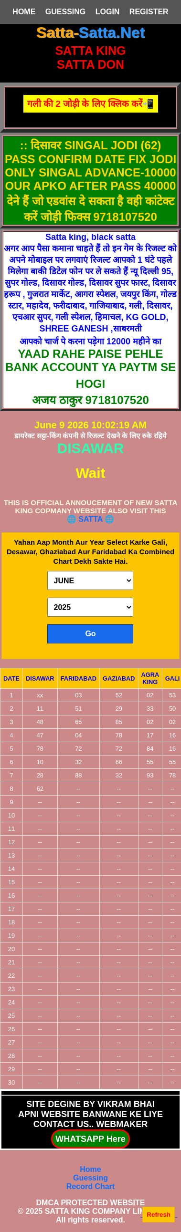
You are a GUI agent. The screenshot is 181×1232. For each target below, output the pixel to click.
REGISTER (149, 12)
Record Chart (90, 1186)
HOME (23, 12)
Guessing (90, 1178)
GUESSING (65, 12)
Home (90, 1169)
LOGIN (108, 12)
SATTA (91, 519)
